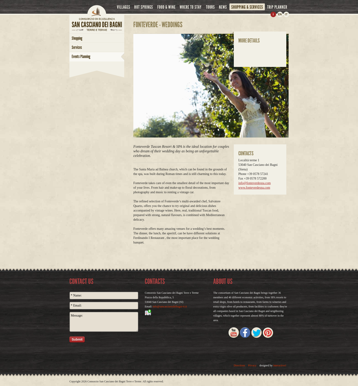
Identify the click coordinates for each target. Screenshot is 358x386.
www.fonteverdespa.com (254, 187)
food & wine (166, 7)
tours (210, 7)
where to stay (191, 7)
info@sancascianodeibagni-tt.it (170, 306)
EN (280, 14)
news (223, 7)
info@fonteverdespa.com (254, 183)
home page (96, 18)
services (77, 47)
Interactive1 (279, 365)
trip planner (277, 7)
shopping (77, 38)
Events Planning (81, 56)
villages (123, 7)
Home (97, 10)
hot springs (143, 7)
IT (286, 14)
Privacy (252, 365)
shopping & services (247, 7)
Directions (239, 365)
